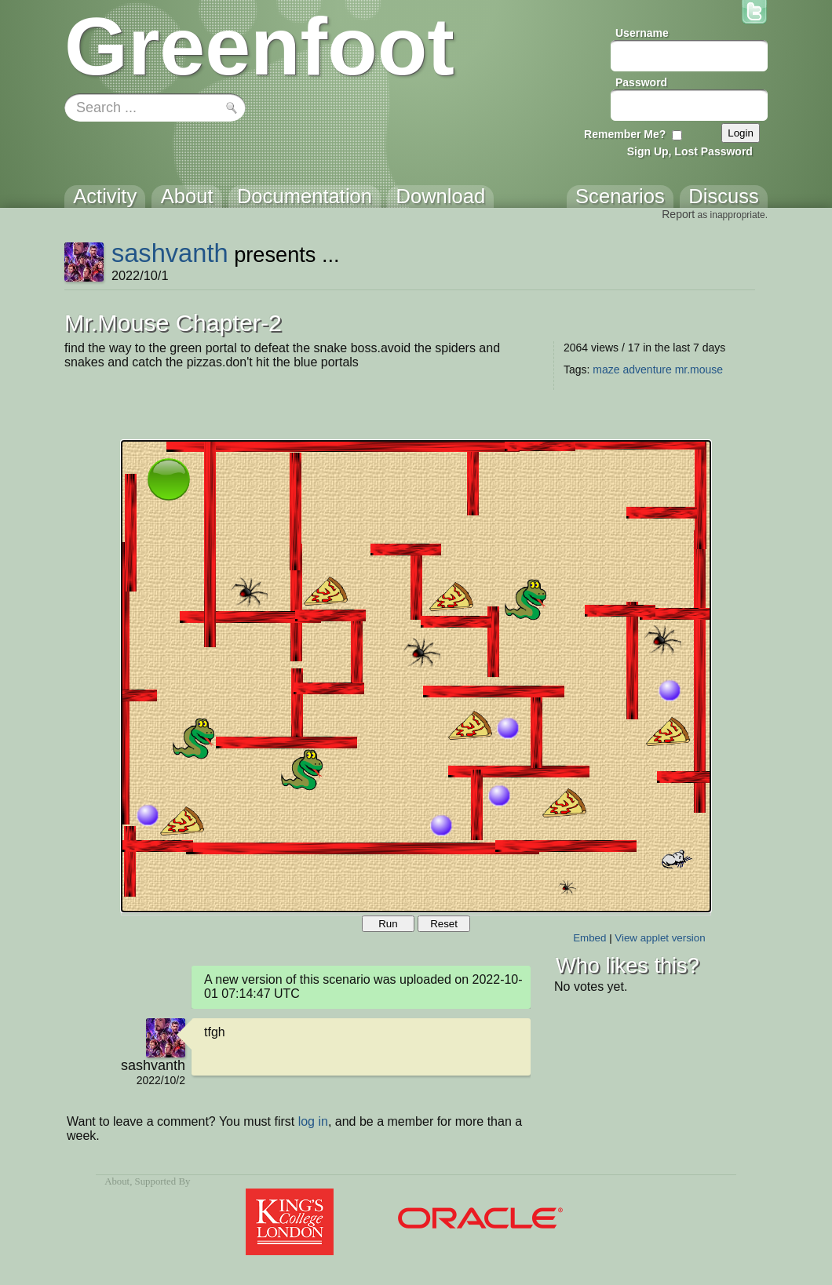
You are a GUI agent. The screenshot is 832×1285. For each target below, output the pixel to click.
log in (313, 1121)
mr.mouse (699, 369)
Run (387, 924)
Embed (589, 938)
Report (678, 214)
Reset (444, 924)
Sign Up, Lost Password (690, 151)
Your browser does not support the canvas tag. (416, 676)
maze (606, 369)
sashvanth (169, 253)
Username (642, 33)
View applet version (660, 938)
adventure (646, 369)
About (117, 1181)
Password (641, 82)
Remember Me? (625, 134)
